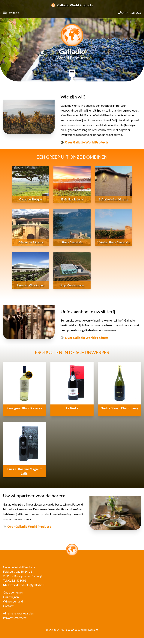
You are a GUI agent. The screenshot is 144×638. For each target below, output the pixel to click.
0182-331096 (17, 580)
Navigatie (11, 12)
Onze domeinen (13, 592)
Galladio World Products (72, 5)
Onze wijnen (11, 597)
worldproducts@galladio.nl (27, 585)
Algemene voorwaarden (18, 613)
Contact (8, 606)
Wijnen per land (13, 601)
